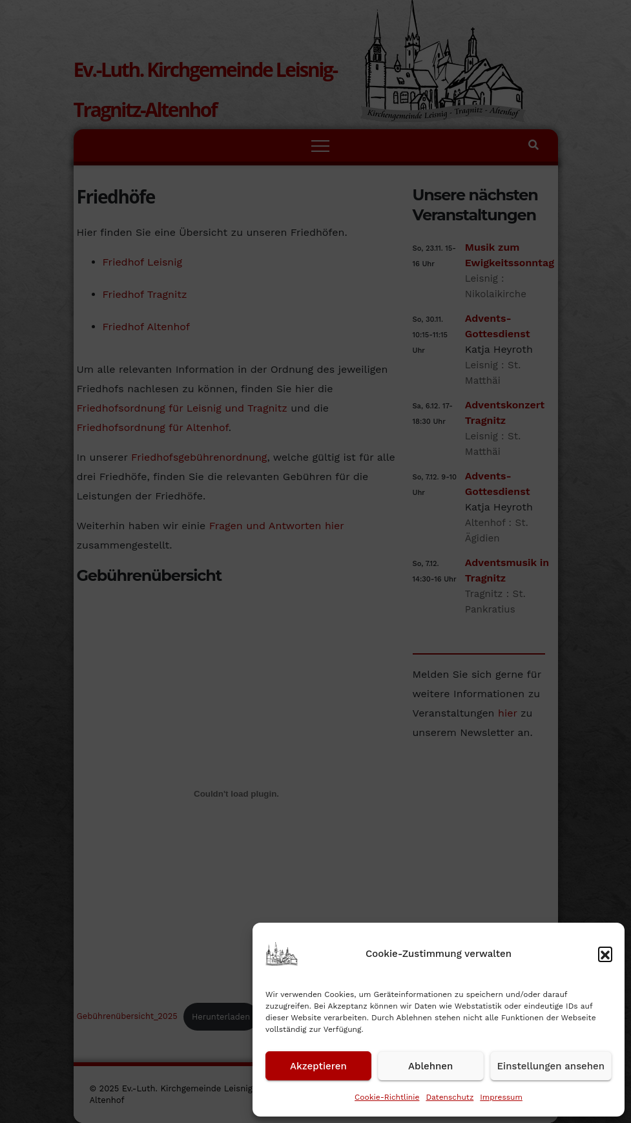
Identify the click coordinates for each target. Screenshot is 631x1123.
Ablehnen (430, 1066)
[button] (605, 953)
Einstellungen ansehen (551, 1066)
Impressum (501, 1097)
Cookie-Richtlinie (387, 1097)
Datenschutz (449, 1097)
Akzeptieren (318, 1066)
